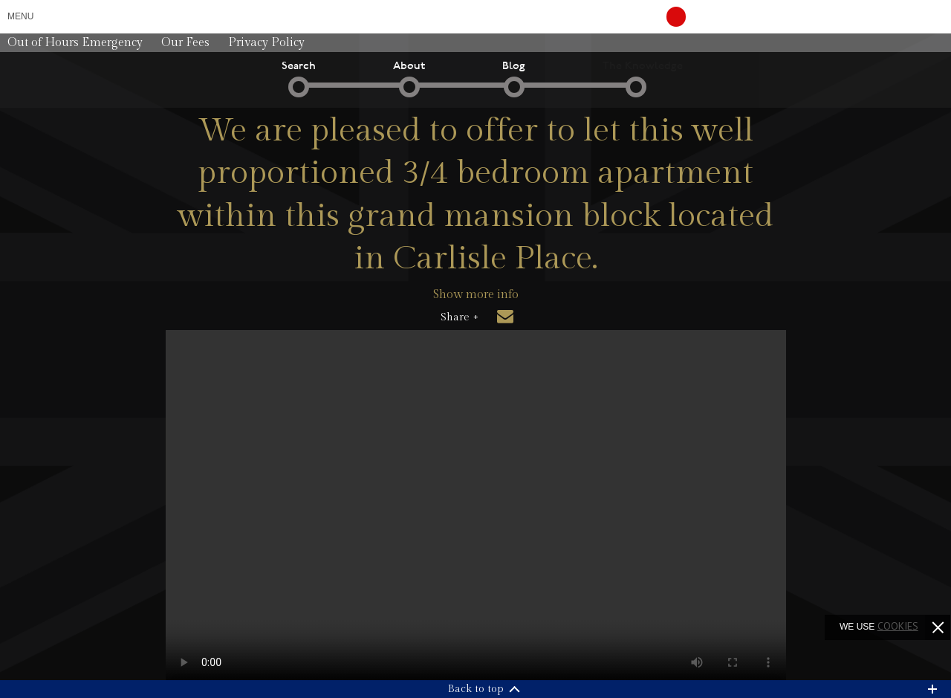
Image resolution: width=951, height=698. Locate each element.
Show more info (476, 295)
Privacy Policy (266, 43)
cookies (897, 626)
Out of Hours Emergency (75, 43)
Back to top (476, 689)
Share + (459, 317)
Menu (20, 16)
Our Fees (185, 43)
